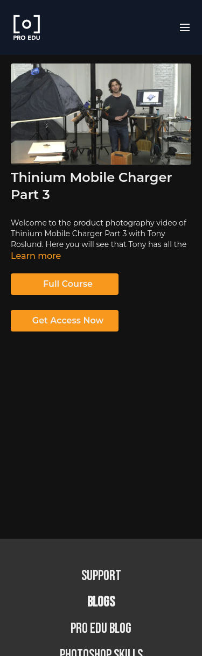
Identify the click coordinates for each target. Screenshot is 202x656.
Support (101, 576)
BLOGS (101, 602)
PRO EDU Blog (101, 628)
